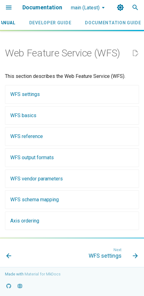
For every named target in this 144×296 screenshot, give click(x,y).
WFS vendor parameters (36, 179)
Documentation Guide (113, 22)
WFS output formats (32, 157)
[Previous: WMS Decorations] (9, 254)
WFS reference (26, 136)
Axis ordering (24, 221)
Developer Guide (50, 22)
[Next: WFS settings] (112, 254)
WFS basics (23, 115)
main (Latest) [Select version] (85, 8)
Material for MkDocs (43, 274)
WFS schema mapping (34, 200)
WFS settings (25, 94)
